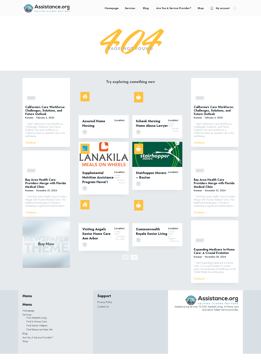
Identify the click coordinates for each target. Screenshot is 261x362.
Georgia (175, 137)
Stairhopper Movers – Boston (151, 183)
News (31, 105)
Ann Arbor (120, 247)
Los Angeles (171, 246)
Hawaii (122, 191)
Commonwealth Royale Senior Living (151, 239)
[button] (235, 8)
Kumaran (29, 126)
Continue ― (32, 150)
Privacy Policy (104, 310)
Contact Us (103, 314)
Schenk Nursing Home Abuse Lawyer (152, 131)
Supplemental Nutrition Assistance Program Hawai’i (98, 185)
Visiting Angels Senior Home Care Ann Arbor (96, 242)
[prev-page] (125, 265)
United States (171, 133)
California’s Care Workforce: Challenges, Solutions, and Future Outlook (45, 118)
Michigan (121, 245)
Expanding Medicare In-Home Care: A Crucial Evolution (214, 259)
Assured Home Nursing (93, 131)
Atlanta (175, 139)
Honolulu (121, 188)
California (174, 249)
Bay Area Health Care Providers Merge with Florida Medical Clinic (45, 191)
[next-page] (134, 265)
